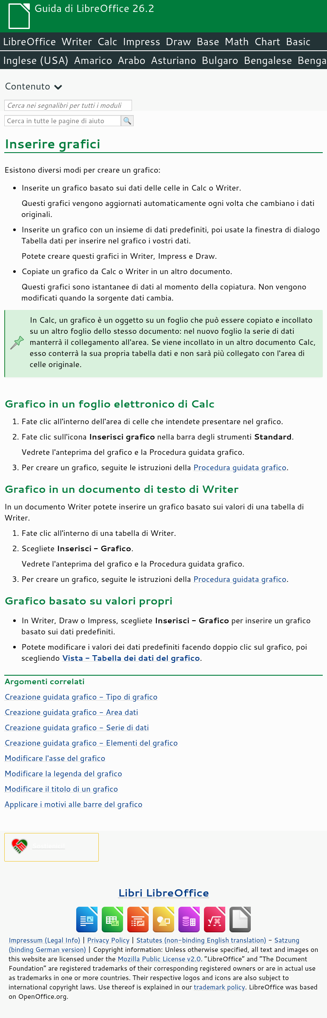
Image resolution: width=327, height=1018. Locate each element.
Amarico (93, 60)
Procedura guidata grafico (240, 467)
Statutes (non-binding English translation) (201, 940)
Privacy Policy (108, 940)
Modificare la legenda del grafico (63, 773)
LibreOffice (29, 41)
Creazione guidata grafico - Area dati (71, 711)
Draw (178, 41)
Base (207, 41)
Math (236, 41)
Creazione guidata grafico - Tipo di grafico (81, 696)
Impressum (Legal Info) (44, 940)
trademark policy (219, 987)
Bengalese (268, 60)
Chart (267, 41)
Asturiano (173, 60)
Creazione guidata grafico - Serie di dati (76, 727)
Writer (76, 41)
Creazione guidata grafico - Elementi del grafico (91, 742)
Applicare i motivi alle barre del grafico (73, 804)
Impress (142, 41)
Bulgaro (219, 60)
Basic (297, 41)
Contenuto (27, 86)
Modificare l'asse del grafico (54, 758)
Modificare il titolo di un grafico (61, 788)
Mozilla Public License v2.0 (159, 958)
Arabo (132, 60)
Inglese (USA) (36, 60)
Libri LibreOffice (163, 892)
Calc (107, 41)
